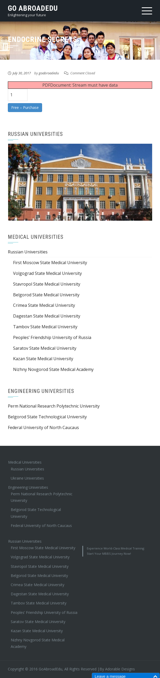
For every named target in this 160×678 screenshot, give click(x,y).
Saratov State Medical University (44, 348)
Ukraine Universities (27, 478)
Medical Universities (25, 462)
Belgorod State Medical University (46, 295)
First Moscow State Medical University (50, 262)
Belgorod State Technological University (47, 417)
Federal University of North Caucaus (43, 427)
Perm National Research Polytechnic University (54, 406)
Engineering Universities (28, 487)
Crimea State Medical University (44, 305)
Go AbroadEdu (33, 8)
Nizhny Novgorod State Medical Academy (53, 369)
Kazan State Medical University (43, 359)
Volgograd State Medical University (47, 273)
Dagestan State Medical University (46, 316)
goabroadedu (49, 73)
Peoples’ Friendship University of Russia (52, 337)
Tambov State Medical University (45, 327)
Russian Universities (28, 252)
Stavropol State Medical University (46, 284)
